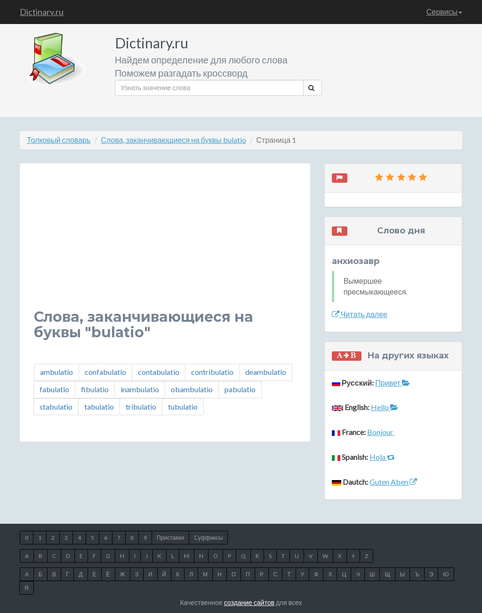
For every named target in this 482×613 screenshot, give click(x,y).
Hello (384, 407)
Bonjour (380, 431)
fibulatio (95, 389)
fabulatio (54, 389)
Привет (392, 382)
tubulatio (183, 406)
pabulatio (240, 389)
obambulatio (192, 389)
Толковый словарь (58, 139)
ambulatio (56, 371)
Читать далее (359, 314)
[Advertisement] (165, 243)
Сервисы (444, 11)
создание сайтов (249, 602)
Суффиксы (208, 537)
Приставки (170, 537)
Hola (382, 456)
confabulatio (105, 371)
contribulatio (212, 371)
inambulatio (139, 389)
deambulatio (265, 371)
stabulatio (56, 406)
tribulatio (141, 406)
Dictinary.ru (42, 12)
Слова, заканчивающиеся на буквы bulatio (173, 139)
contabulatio (158, 371)
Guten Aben (393, 481)
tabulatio (99, 406)
